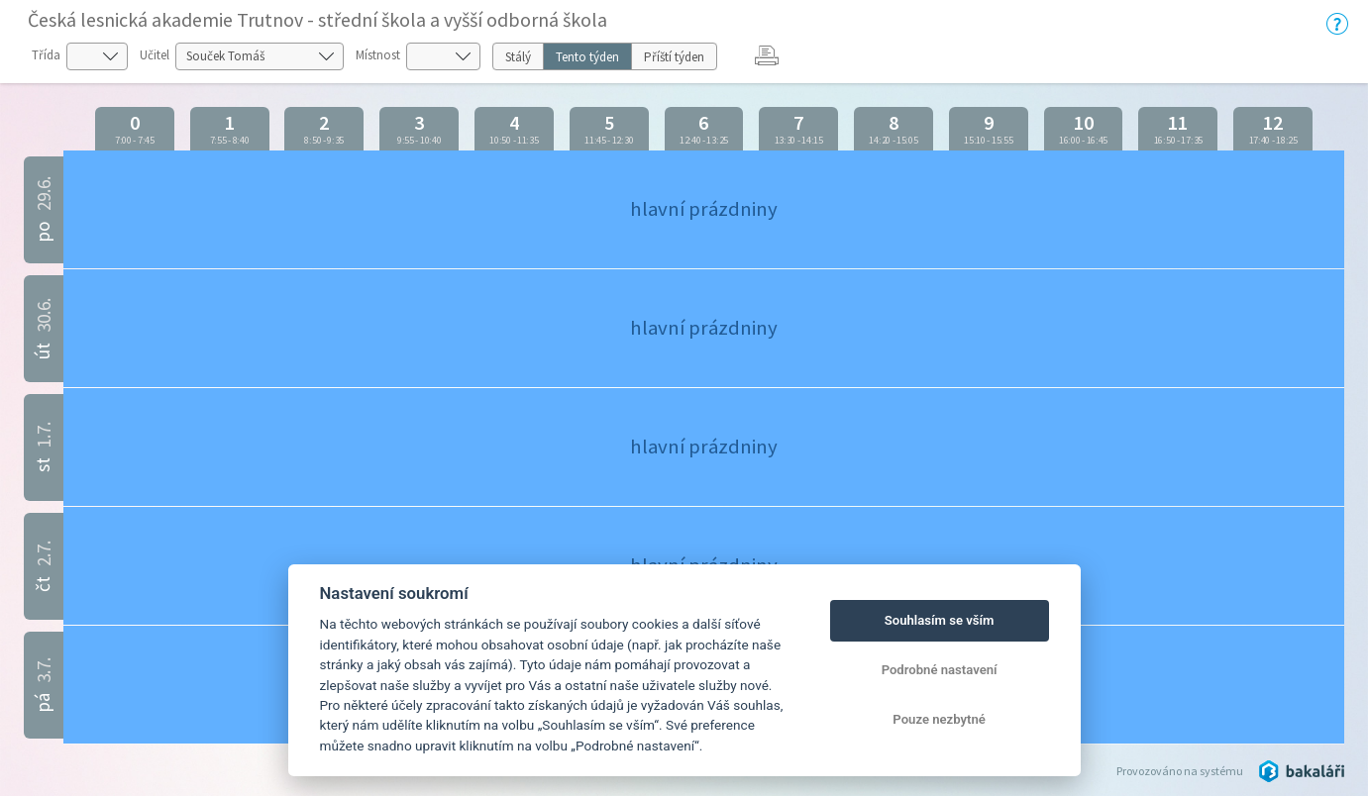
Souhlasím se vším (940, 620)
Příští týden (674, 57)
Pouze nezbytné (939, 719)
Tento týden (587, 57)
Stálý (518, 57)
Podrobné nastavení (940, 669)
